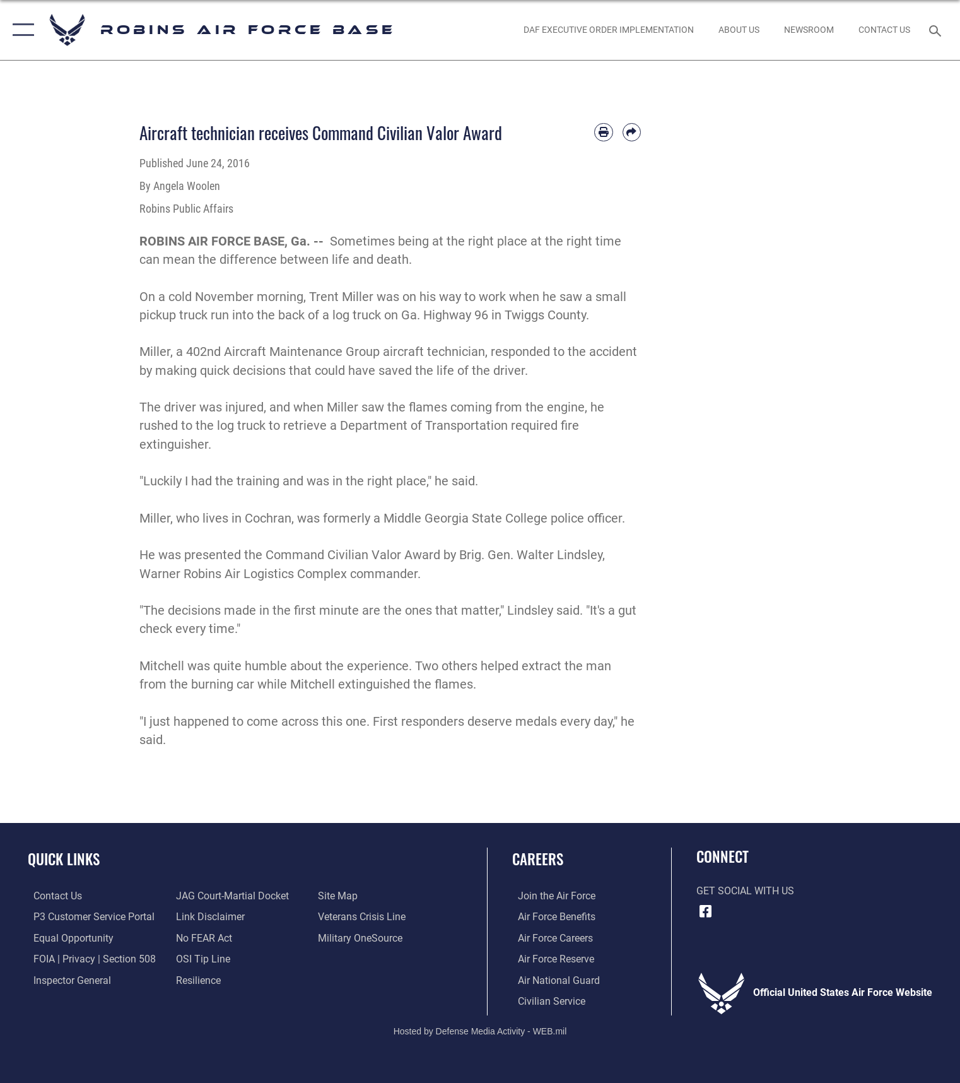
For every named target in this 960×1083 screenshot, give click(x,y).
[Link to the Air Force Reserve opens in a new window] (550, 958)
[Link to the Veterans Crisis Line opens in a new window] (363, 916)
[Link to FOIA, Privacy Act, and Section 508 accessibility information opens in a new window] (89, 958)
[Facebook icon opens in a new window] (705, 911)
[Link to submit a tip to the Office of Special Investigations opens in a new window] (201, 958)
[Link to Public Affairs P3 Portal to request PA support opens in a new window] (88, 916)
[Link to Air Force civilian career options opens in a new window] (546, 999)
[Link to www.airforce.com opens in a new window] (551, 895)
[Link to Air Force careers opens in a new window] (549, 937)
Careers (537, 859)
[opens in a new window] (362, 937)
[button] (20, 30)
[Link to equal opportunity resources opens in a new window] (68, 937)
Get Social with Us (745, 891)
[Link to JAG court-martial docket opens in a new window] (230, 895)
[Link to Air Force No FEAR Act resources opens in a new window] (202, 937)
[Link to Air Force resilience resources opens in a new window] (196, 979)
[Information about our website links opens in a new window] (208, 916)
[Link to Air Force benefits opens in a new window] (551, 916)
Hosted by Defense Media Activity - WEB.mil (480, 1030)
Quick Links (64, 859)
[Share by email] (632, 132)
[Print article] (603, 132)
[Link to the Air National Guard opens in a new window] (553, 979)
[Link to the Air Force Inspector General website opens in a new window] (66, 979)
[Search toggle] (936, 30)
